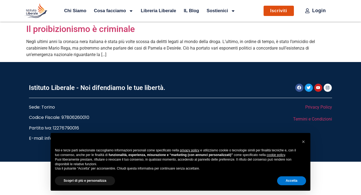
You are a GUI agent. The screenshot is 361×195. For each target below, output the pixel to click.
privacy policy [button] (189, 150)
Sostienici (220, 11)
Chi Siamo (75, 10)
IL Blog (191, 10)
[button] (303, 141)
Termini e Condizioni (312, 119)
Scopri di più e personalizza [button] (85, 181)
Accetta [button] (291, 181)
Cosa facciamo (113, 11)
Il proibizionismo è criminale (80, 29)
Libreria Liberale (158, 10)
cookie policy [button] (276, 155)
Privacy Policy (318, 107)
